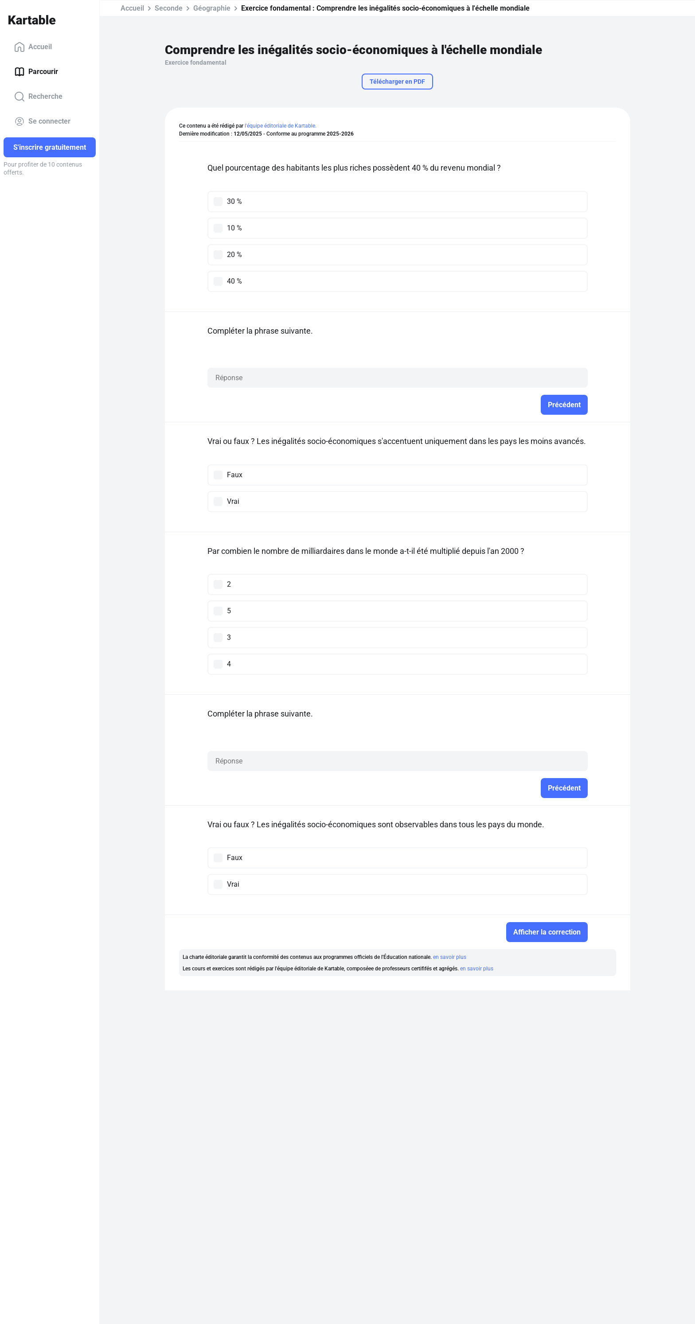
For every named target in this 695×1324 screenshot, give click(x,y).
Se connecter (42, 121)
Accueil (33, 47)
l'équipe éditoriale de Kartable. (280, 126)
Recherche (38, 96)
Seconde (169, 8)
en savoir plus (449, 957)
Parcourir (36, 71)
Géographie (211, 8)
